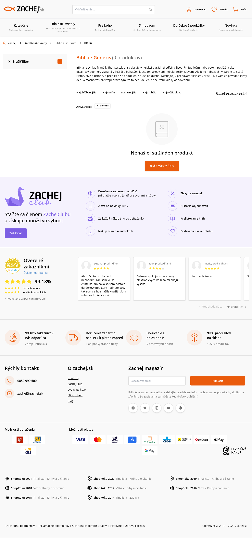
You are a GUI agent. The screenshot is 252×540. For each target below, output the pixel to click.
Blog (70, 403)
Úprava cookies (135, 528)
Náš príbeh (75, 398)
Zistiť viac (15, 235)
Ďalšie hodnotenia (36, 275)
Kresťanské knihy (35, 44)
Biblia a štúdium (65, 44)
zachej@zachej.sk (30, 396)
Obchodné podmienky (20, 528)
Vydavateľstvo (77, 392)
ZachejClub (75, 386)
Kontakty (73, 381)
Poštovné (116, 528)
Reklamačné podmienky (53, 528)
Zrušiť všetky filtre (162, 168)
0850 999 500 (27, 383)
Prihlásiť (217, 383)
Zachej (12, 44)
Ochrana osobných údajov (89, 528)
